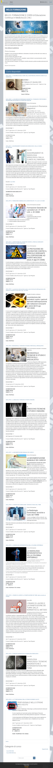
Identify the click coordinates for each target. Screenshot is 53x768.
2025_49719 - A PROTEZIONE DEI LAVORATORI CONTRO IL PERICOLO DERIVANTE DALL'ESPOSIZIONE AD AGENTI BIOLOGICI (24, 242)
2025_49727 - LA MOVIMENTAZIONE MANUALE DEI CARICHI (20, 452)
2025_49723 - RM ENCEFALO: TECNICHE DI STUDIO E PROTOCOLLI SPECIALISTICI (24, 345)
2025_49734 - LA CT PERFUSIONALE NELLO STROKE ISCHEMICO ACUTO (22, 699)
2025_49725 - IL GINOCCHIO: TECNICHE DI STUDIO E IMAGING (20, 399)
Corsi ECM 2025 (10, 752)
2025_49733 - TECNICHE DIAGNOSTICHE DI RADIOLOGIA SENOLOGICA (22, 653)
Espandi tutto (45, 749)
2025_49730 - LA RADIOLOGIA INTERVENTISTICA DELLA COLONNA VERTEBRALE (24, 545)
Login (50, 2)
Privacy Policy (26, 765)
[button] (43, 2)
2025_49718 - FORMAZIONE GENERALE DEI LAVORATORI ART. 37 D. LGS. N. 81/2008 (25, 200)
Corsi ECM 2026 (10, 751)
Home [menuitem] (11, 2)
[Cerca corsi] (25, 758)
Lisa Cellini (12, 181)
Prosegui (26, 766)
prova (7, 741)
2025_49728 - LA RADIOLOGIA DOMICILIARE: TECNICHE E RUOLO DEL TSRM (23, 504)
